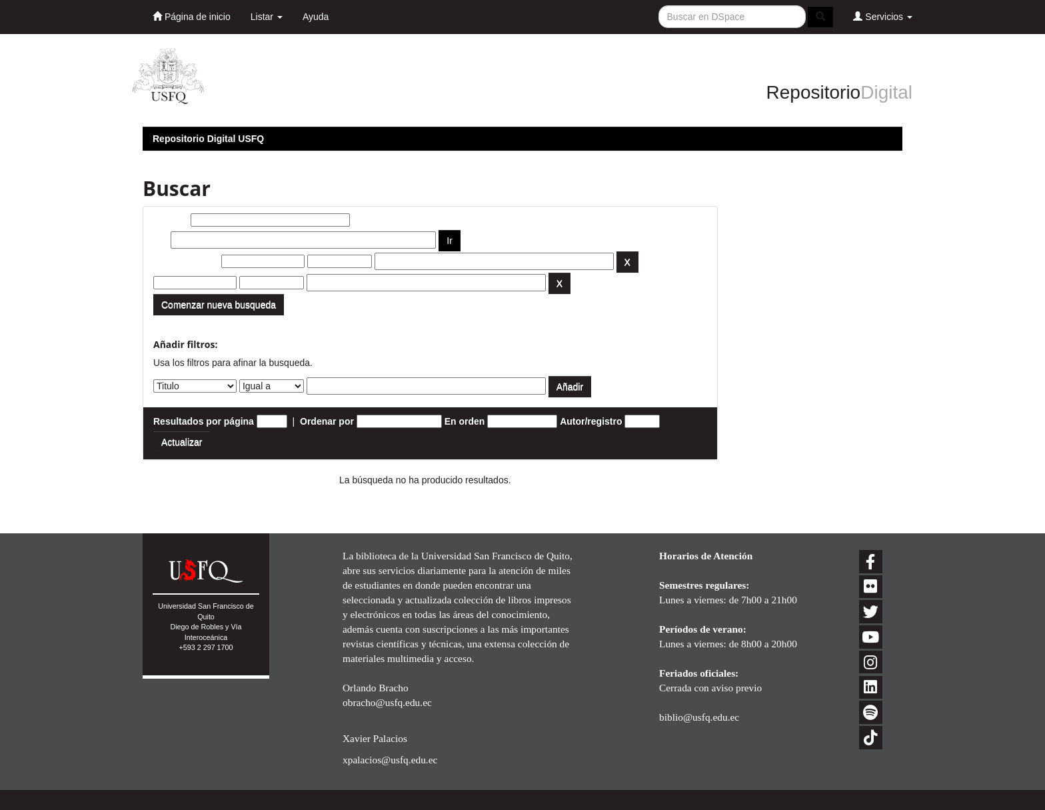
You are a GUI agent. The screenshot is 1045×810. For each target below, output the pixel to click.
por (161, 240)
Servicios (882, 16)
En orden (465, 421)
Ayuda (316, 16)
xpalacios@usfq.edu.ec (390, 759)
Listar (267, 16)
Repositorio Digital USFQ (208, 138)
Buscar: (170, 220)
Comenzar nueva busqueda (218, 304)
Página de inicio (192, 16)
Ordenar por (327, 421)
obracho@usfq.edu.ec (387, 702)
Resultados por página (203, 421)
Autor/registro (591, 421)
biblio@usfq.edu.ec (699, 717)
